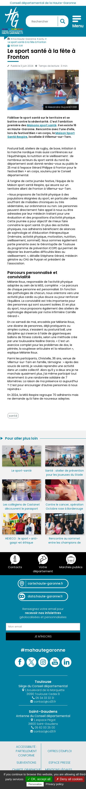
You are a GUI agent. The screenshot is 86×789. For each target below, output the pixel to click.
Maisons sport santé (42, 125)
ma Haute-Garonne (24, 39)
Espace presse (60, 762)
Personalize (35, 784)
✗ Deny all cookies (69, 779)
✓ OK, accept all (38, 779)
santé (13, 416)
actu (42, 39)
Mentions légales (58, 769)
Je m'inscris (43, 636)
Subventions (26, 762)
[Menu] (76, 22)
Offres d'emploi (60, 751)
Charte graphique (26, 769)
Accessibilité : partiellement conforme (26, 751)
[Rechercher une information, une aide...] (47, 21)
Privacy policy (55, 784)
